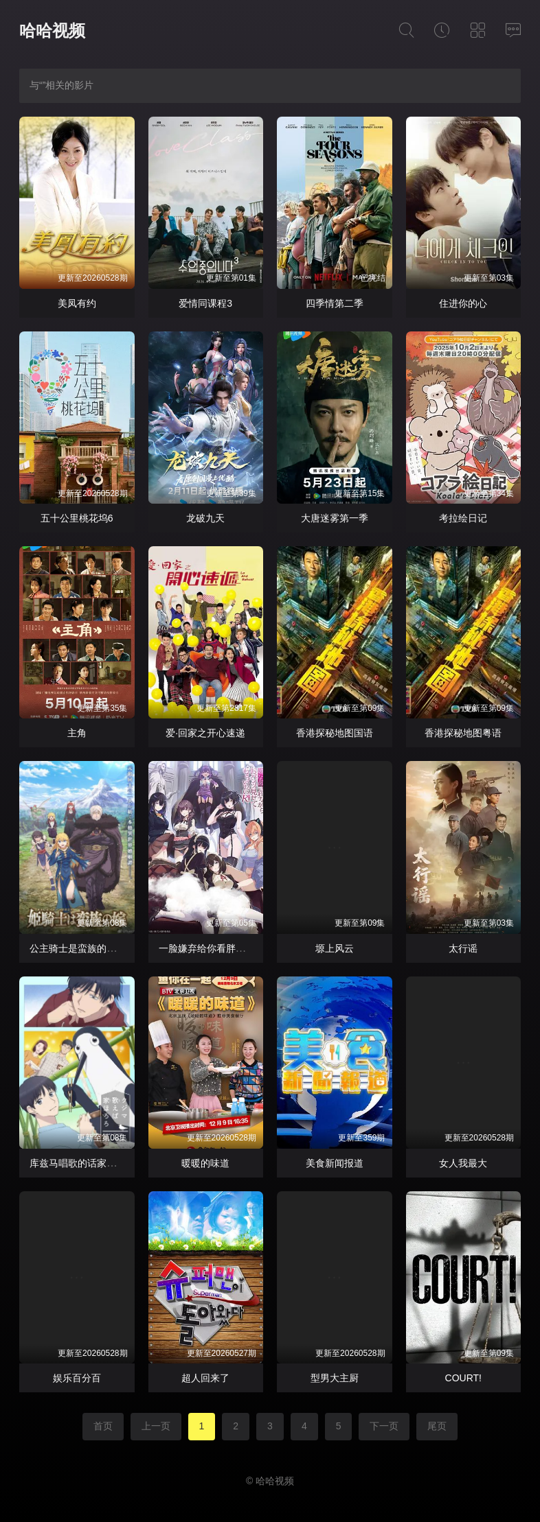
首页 (103, 1425)
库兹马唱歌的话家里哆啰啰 (87, 1163)
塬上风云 (334, 948)
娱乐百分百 (77, 1377)
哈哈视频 (52, 30)
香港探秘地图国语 (334, 732)
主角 (77, 732)
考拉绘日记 (463, 518)
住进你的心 (463, 303)
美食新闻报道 (334, 1163)
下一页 (384, 1425)
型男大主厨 (335, 1377)
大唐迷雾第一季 (334, 518)
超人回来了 (205, 1377)
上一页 (156, 1425)
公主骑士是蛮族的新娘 (78, 948)
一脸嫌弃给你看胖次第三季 (216, 948)
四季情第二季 (334, 303)
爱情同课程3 (205, 303)
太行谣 (463, 948)
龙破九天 (205, 518)
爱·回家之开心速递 (205, 732)
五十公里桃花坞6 (77, 518)
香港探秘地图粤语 (463, 732)
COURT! (463, 1377)
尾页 (437, 1425)
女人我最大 (463, 1163)
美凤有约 (77, 303)
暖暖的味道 (205, 1163)
